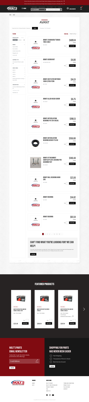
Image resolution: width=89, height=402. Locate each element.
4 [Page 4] (49, 234)
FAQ (47, 388)
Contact (66, 388)
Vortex (14, 55)
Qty (65, 46)
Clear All (22, 37)
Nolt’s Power (49, 383)
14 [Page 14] (54, 234)
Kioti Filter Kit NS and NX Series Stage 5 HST (20, 310)
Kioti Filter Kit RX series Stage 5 (43, 310)
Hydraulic (15, 92)
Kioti (14, 49)
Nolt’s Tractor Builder (51, 385)
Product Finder (50, 387)
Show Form (33, 254)
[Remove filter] (24, 40)
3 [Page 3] (47, 234)
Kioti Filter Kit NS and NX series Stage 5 (67, 310)
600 (13, 72)
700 (13, 74)
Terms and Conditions (69, 383)
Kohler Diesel (15, 51)
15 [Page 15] (56, 234)
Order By (66, 34)
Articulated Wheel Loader (18, 62)
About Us (48, 390)
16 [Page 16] (59, 234)
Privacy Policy (67, 385)
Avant (14, 46)
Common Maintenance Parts (19, 86)
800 (13, 76)
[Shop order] (73, 33)
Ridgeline (15, 53)
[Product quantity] (67, 46)
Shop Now (52, 366)
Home (10, 15)
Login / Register (72, 9)
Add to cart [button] (72, 46)
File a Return (67, 387)
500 (13, 70)
